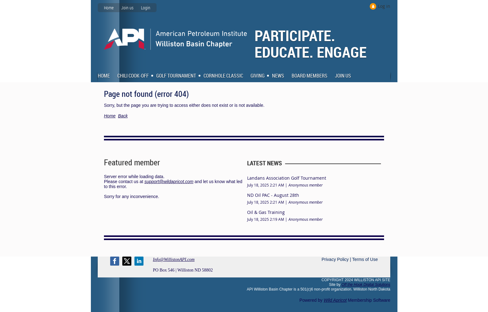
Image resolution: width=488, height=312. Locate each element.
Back (123, 115)
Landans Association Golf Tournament (286, 178)
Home (109, 8)
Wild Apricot (335, 300)
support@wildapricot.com (168, 181)
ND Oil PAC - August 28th (273, 195)
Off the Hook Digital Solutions (365, 284)
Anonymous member (306, 184)
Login (145, 8)
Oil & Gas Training (266, 212)
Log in (384, 6)
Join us (127, 8)
